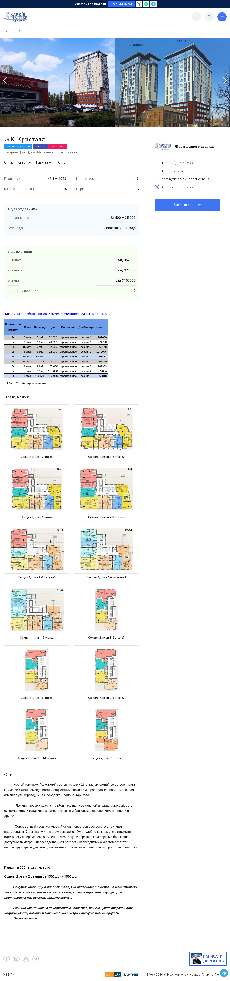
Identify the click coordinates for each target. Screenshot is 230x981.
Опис (61, 162)
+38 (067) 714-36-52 (177, 171)
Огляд (8, 162)
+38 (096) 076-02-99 (177, 163)
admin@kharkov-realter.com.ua (186, 179)
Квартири (24, 162)
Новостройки (14, 31)
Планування (44, 162)
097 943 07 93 (121, 4)
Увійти (9, 974)
